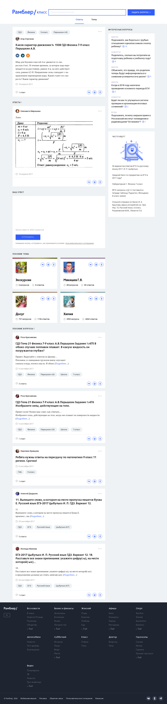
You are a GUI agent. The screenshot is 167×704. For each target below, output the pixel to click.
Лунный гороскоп (144, 654)
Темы (83, 646)
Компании (59, 617)
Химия (68, 314)
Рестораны (114, 625)
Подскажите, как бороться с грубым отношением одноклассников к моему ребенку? (131, 43)
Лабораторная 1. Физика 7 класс (127, 184)
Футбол (140, 613)
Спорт (139, 608)
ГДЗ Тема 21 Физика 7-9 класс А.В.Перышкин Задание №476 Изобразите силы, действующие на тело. (55, 404)
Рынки (57, 621)
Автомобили (33, 637)
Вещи (56, 650)
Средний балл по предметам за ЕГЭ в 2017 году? (130, 176)
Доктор (113, 637)
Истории (58, 642)
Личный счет (60, 625)
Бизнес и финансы (64, 608)
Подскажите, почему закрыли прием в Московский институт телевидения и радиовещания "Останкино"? (131, 118)
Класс (84, 637)
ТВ (28, 675)
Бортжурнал (33, 650)
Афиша (112, 608)
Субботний (60, 637)
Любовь (85, 621)
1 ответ (20, 92)
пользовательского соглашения (79, 243)
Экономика (59, 613)
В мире (30, 613)
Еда (83, 625)
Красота (85, 617)
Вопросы (113, 642)
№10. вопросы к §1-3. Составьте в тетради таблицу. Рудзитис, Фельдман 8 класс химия (130, 193)
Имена (139, 646)
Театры (112, 621)
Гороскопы (142, 637)
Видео (30, 666)
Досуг (20, 314)
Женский (86, 608)
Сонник (139, 642)
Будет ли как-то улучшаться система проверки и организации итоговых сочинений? (129, 103)
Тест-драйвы (33, 646)
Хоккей (139, 617)
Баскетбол (141, 621)
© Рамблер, (8, 698)
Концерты (113, 617)
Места (57, 654)
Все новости (33, 608)
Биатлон (140, 625)
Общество (32, 625)
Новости (31, 642)
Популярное (33, 671)
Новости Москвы (35, 617)
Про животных (34, 682)
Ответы (84, 642)
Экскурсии (23, 280)
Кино (111, 613)
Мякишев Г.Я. (73, 280)
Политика (31, 621)
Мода (84, 613)
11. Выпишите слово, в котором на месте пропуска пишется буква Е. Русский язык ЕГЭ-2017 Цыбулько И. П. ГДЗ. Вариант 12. (59, 502)
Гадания (140, 650)
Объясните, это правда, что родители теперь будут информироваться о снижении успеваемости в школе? (130, 73)
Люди (57, 646)
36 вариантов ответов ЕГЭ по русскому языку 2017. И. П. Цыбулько (130, 167)
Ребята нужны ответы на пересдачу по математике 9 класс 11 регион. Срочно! (56, 459)
